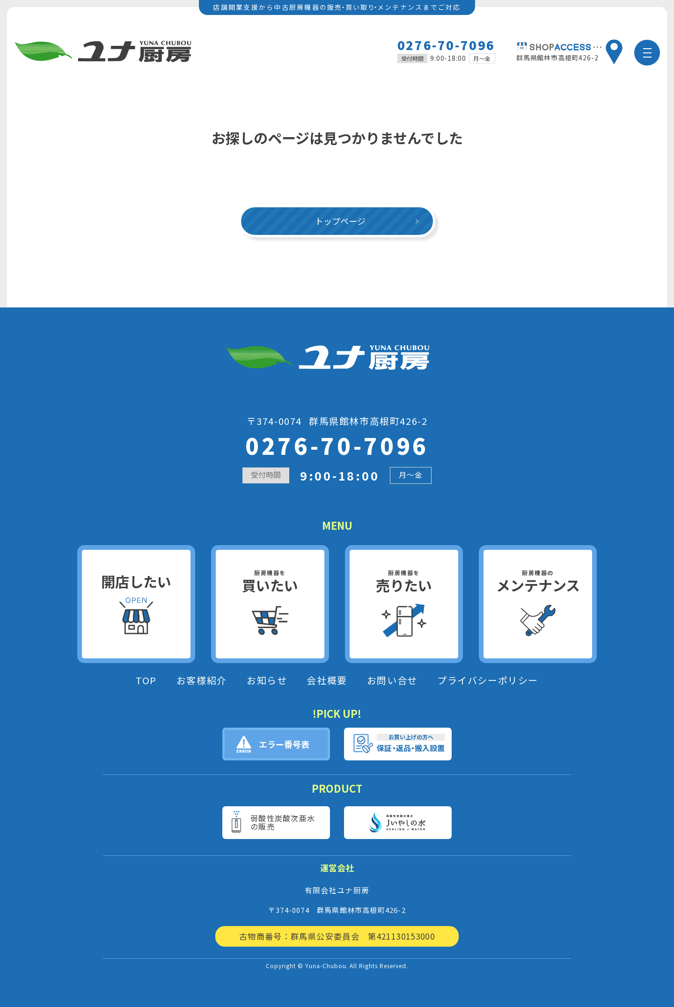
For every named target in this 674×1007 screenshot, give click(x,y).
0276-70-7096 (446, 44)
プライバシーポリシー (487, 680)
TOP (146, 680)
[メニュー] (647, 53)
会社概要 (327, 680)
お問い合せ (392, 680)
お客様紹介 (201, 680)
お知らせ (267, 680)
